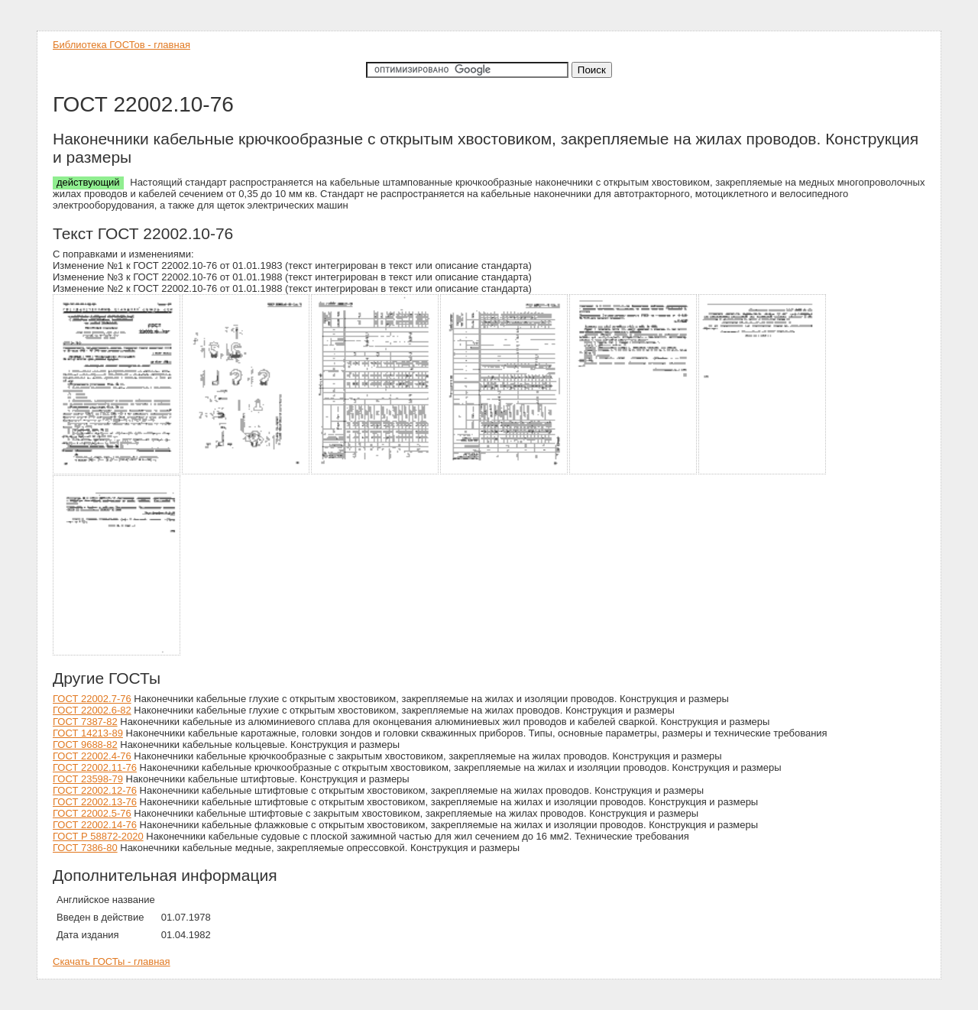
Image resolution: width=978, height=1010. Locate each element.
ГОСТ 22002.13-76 (95, 802)
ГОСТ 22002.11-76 (95, 767)
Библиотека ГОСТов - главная (121, 44)
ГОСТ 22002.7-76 (92, 698)
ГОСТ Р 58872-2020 (98, 836)
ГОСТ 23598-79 (88, 779)
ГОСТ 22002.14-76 (95, 824)
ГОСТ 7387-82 (85, 721)
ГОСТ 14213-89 (88, 733)
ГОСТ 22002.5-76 (92, 813)
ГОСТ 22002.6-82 (92, 710)
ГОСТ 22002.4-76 (92, 756)
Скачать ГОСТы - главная (111, 961)
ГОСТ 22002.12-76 (95, 790)
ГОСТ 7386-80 (85, 847)
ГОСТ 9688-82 (85, 744)
